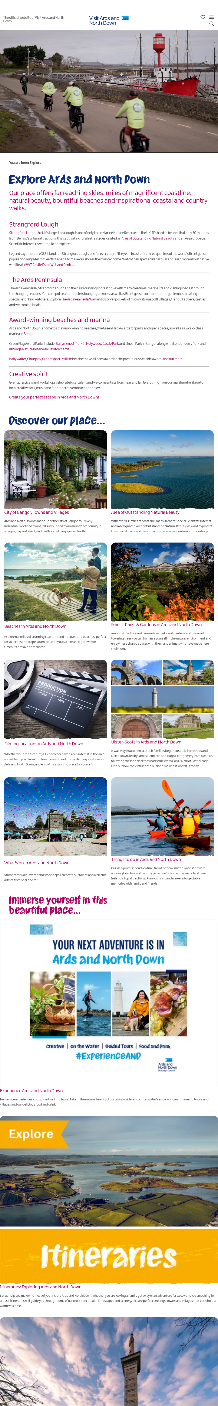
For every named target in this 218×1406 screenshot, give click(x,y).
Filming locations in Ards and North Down (43, 744)
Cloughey (34, 359)
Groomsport (51, 359)
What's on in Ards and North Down (37, 863)
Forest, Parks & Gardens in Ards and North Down (156, 624)
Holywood (93, 344)
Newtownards (58, 349)
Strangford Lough (22, 233)
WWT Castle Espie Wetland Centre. (49, 265)
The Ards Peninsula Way (78, 299)
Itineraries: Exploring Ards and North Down (41, 1287)
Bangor (29, 334)
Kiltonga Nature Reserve (27, 349)
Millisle (67, 359)
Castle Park (110, 344)
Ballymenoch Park (69, 344)
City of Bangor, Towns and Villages (36, 512)
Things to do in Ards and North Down (146, 859)
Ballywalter (17, 359)
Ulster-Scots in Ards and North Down (146, 742)
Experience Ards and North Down (31, 1090)
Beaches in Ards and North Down (35, 626)
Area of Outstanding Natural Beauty (148, 238)
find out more (172, 359)
